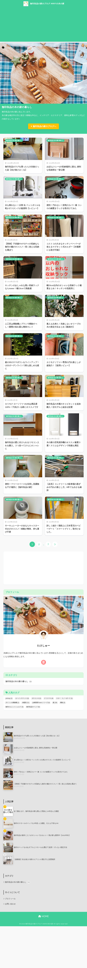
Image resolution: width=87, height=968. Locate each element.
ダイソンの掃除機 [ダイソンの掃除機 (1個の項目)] (12, 702)
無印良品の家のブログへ (44, 126)
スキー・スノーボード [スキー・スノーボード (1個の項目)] (64, 698)
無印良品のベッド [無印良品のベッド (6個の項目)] (33, 707)
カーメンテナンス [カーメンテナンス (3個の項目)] (22, 698)
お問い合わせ (10, 904)
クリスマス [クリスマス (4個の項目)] (48, 698)
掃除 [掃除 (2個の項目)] (62, 702)
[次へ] (55, 544)
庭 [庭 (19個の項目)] (55, 702)
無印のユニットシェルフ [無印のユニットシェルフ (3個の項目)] (14, 707)
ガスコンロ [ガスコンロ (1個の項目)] (36, 698)
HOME (43, 916)
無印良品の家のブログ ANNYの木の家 (44, 3)
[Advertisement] (43, 25)
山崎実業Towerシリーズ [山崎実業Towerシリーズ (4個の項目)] (41, 702)
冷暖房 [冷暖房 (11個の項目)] (25, 702)
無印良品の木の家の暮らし (14, 140)
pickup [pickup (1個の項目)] (9, 698)
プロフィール (10, 899)
